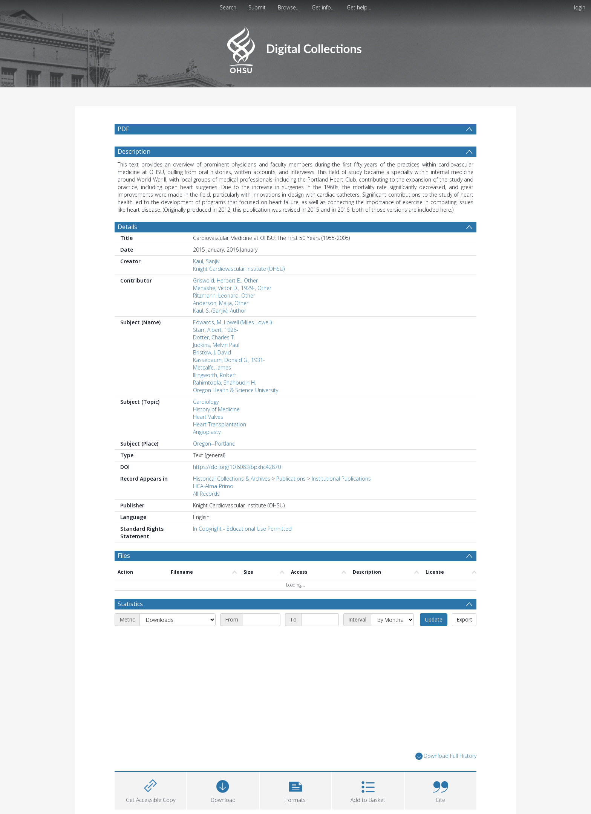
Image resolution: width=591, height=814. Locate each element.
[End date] (320, 619)
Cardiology (206, 401)
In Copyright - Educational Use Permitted (242, 528)
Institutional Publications (341, 478)
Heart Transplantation (219, 424)
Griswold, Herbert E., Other (225, 280)
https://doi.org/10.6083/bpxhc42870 (237, 466)
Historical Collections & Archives (231, 478)
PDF (123, 129)
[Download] (223, 790)
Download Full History (445, 756)
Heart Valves (208, 416)
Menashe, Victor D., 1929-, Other (232, 288)
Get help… (359, 7)
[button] (295, 790)
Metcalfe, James (212, 367)
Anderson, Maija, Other (220, 303)
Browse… (289, 7)
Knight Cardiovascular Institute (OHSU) (239, 268)
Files (124, 555)
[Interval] (392, 619)
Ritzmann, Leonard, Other (224, 295)
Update (433, 619)
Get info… (323, 7)
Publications (291, 478)
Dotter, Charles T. (214, 337)
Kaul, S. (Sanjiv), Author (219, 310)
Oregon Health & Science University (235, 390)
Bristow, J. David (212, 352)
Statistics (130, 604)
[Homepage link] (295, 48)
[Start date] (261, 619)
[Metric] (177, 619)
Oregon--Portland (214, 443)
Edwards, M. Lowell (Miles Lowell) (232, 322)
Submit (257, 7)
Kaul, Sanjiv (206, 261)
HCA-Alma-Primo (213, 486)
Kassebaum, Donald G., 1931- (229, 359)
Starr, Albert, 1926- (215, 329)
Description (134, 151)
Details (127, 227)
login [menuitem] (579, 7)
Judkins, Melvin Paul (216, 344)
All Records (206, 493)
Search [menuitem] (228, 7)
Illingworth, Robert (214, 375)
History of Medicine (216, 409)
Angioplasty (206, 431)
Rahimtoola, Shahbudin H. (224, 382)
